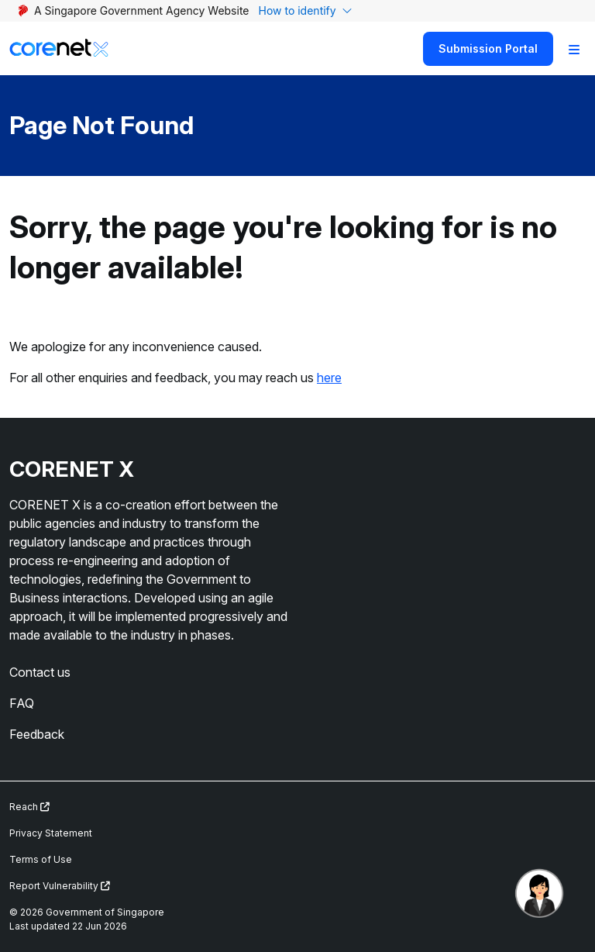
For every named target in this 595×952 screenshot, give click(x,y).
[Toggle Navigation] (574, 48)
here (329, 377)
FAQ (21, 703)
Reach (29, 806)
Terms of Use (40, 859)
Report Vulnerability (59, 886)
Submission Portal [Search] (488, 48)
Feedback (36, 734)
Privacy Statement (50, 833)
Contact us (40, 672)
